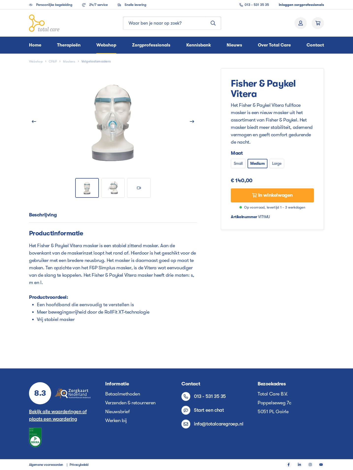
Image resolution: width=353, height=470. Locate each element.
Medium (257, 163)
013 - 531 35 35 (254, 5)
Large (276, 163)
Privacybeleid (79, 465)
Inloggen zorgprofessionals (301, 5)
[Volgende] (192, 121)
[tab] (43, 215)
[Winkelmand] (318, 23)
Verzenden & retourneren (130, 403)
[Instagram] (310, 465)
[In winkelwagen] (272, 195)
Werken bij (116, 420)
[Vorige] (34, 121)
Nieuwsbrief (117, 411)
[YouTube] (321, 465)
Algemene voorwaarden (46, 465)
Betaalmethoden (122, 394)
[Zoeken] (213, 23)
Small (238, 163)
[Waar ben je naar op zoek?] (164, 23)
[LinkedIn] (299, 465)
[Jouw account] (300, 23)
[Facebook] (289, 465)
